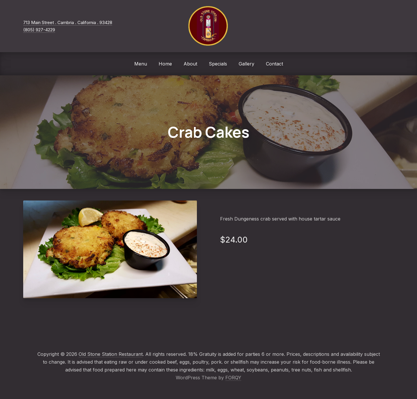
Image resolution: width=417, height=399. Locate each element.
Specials (218, 64)
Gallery (246, 64)
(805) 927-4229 (39, 29)
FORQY (233, 377)
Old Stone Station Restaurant (111, 354)
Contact (274, 64)
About (190, 64)
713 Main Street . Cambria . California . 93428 (67, 22)
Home (165, 64)
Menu (140, 64)
